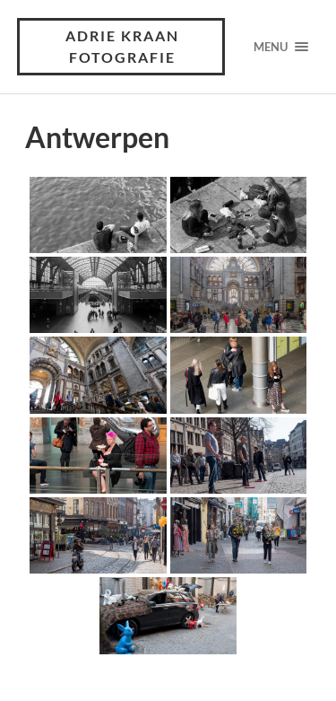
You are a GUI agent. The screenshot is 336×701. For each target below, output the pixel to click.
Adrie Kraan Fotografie (122, 46)
